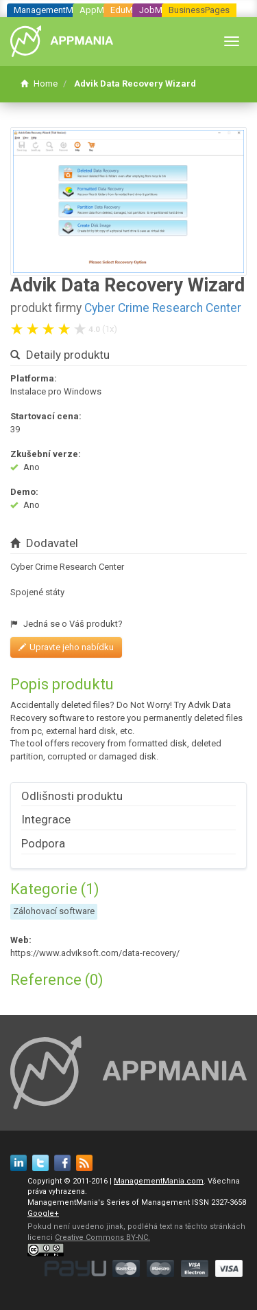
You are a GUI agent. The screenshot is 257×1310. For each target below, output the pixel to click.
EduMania (129, 10)
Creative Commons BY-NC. (102, 1237)
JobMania (159, 10)
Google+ (43, 1213)
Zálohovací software (54, 911)
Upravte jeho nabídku (66, 647)
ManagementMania (52, 10)
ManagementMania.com (159, 1181)
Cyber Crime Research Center (162, 308)
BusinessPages (199, 10)
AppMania (100, 10)
